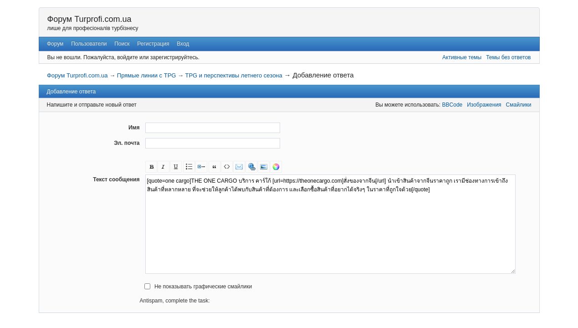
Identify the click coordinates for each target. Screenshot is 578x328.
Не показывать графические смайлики (203, 286)
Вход (183, 44)
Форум (55, 44)
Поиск (121, 44)
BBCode (452, 105)
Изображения (484, 105)
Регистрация (153, 44)
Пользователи (89, 44)
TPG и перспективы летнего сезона (233, 75)
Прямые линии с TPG (146, 75)
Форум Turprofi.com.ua (89, 19)
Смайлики (519, 105)
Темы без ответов (508, 57)
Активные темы (461, 57)
